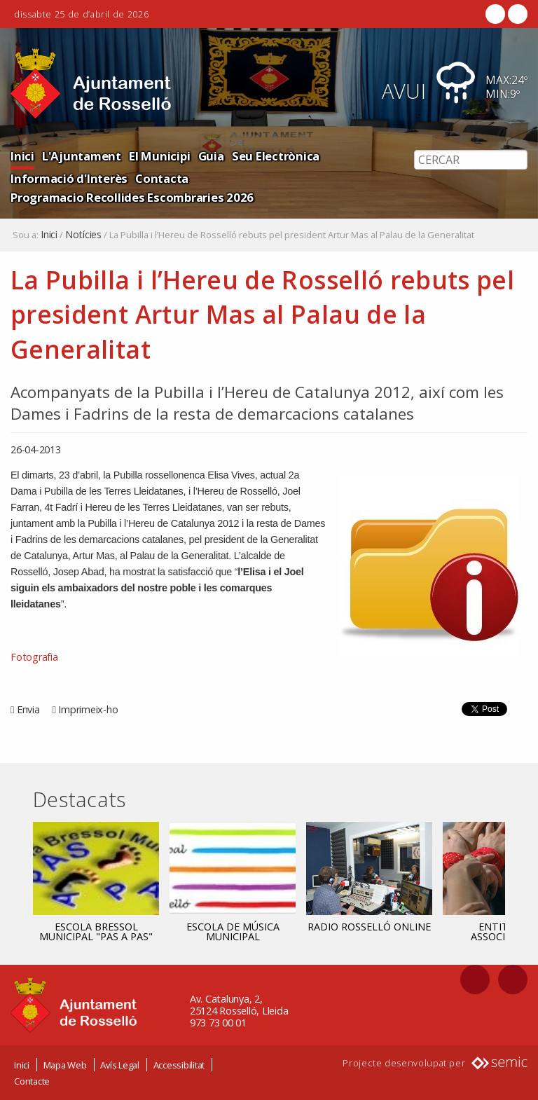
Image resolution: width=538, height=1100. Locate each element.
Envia (28, 709)
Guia (211, 156)
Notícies (83, 235)
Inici (22, 156)
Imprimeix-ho (88, 709)
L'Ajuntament (81, 156)
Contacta (161, 178)
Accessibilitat (179, 1065)
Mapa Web (65, 1065)
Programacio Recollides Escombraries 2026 (132, 197)
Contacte (32, 1081)
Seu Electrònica (275, 156)
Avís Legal (119, 1065)
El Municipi (159, 156)
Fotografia (34, 657)
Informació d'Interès (69, 178)
